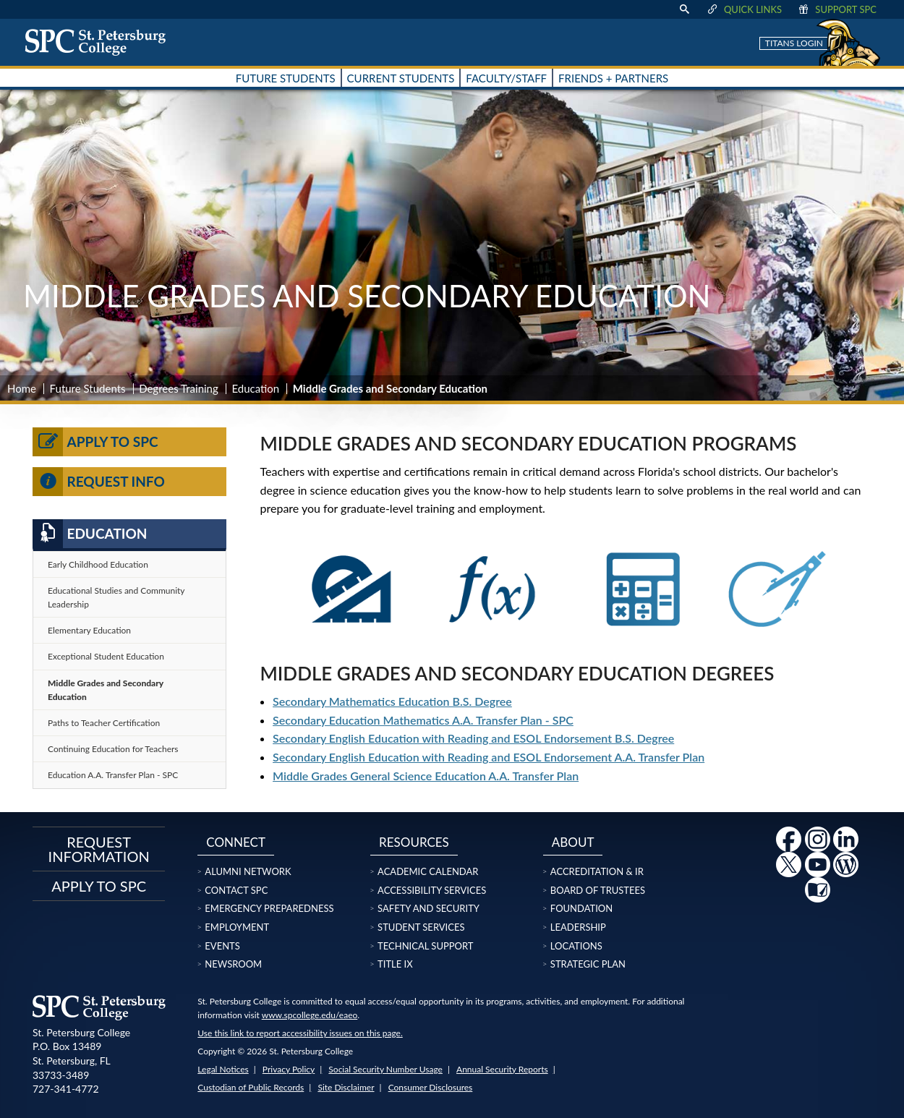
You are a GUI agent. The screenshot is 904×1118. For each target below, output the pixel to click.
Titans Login (794, 43)
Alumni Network (248, 871)
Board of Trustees (597, 890)
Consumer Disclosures (430, 1087)
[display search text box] (684, 9)
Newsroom (233, 964)
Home (21, 388)
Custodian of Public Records (250, 1087)
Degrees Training (178, 388)
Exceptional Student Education (106, 656)
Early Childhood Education (98, 564)
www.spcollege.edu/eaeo (310, 1015)
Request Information (99, 849)
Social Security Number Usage (385, 1069)
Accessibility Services (432, 890)
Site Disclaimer (345, 1087)
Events (222, 946)
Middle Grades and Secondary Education (105, 690)
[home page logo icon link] (100, 42)
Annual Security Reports (502, 1069)
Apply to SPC (95, 441)
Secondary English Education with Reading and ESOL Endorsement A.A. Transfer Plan (488, 757)
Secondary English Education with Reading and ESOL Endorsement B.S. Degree (473, 738)
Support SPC (836, 9)
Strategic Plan (588, 964)
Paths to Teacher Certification (104, 722)
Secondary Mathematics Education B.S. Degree (392, 701)
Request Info (99, 481)
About (573, 842)
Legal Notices (222, 1069)
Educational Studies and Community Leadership (116, 597)
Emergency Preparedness (269, 908)
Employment (237, 927)
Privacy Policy (289, 1069)
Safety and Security (428, 908)
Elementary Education (89, 630)
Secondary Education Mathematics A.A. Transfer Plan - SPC (423, 720)
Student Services (421, 927)
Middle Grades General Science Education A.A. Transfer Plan (426, 775)
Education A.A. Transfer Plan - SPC (113, 774)
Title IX (395, 964)
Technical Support (425, 946)
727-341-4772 (66, 1089)
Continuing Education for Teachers (113, 748)
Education (255, 388)
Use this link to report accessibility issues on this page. (299, 1033)
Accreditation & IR (597, 871)
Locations (576, 946)
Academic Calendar (428, 871)
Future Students (88, 388)
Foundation (581, 908)
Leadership (578, 927)
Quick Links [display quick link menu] (744, 9)
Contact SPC (236, 890)
